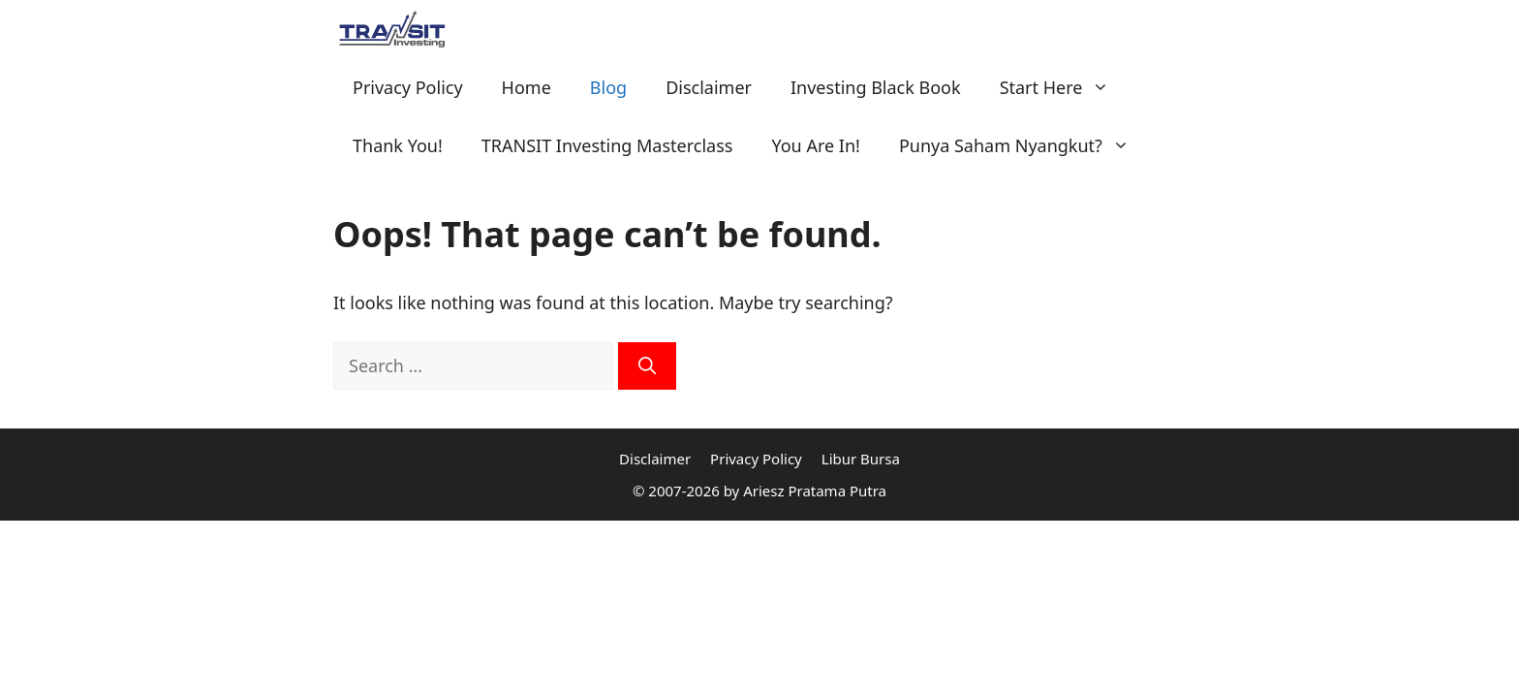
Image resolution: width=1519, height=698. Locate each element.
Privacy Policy (408, 87)
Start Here (1065, 87)
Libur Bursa (861, 458)
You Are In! (815, 145)
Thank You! (398, 145)
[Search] (647, 366)
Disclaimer (709, 87)
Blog (608, 87)
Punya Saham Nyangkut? (1024, 145)
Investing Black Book (875, 87)
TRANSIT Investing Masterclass (607, 145)
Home (526, 87)
